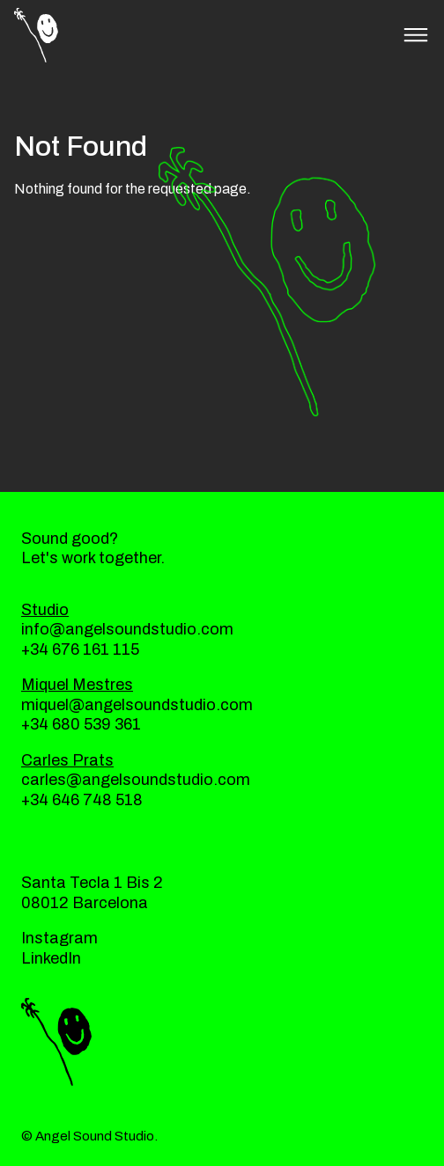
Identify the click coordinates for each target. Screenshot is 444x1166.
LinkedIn (51, 958)
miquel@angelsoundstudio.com (137, 705)
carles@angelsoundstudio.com (135, 779)
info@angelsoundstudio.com (127, 629)
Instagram (59, 938)
